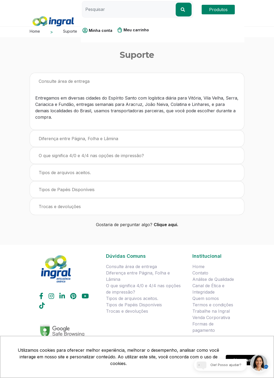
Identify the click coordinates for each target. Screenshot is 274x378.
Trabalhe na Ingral (211, 311)
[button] (99, 30)
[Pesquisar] (128, 9)
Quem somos (205, 298)
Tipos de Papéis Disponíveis (67, 189)
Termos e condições (212, 304)
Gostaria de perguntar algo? (137, 224)
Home (198, 266)
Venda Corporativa (211, 317)
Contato (200, 273)
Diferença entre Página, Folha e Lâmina (78, 138)
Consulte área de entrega (64, 81)
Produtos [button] (218, 9)
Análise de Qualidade (213, 279)
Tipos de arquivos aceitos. (65, 172)
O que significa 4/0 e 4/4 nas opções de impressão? (91, 155)
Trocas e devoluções (60, 206)
